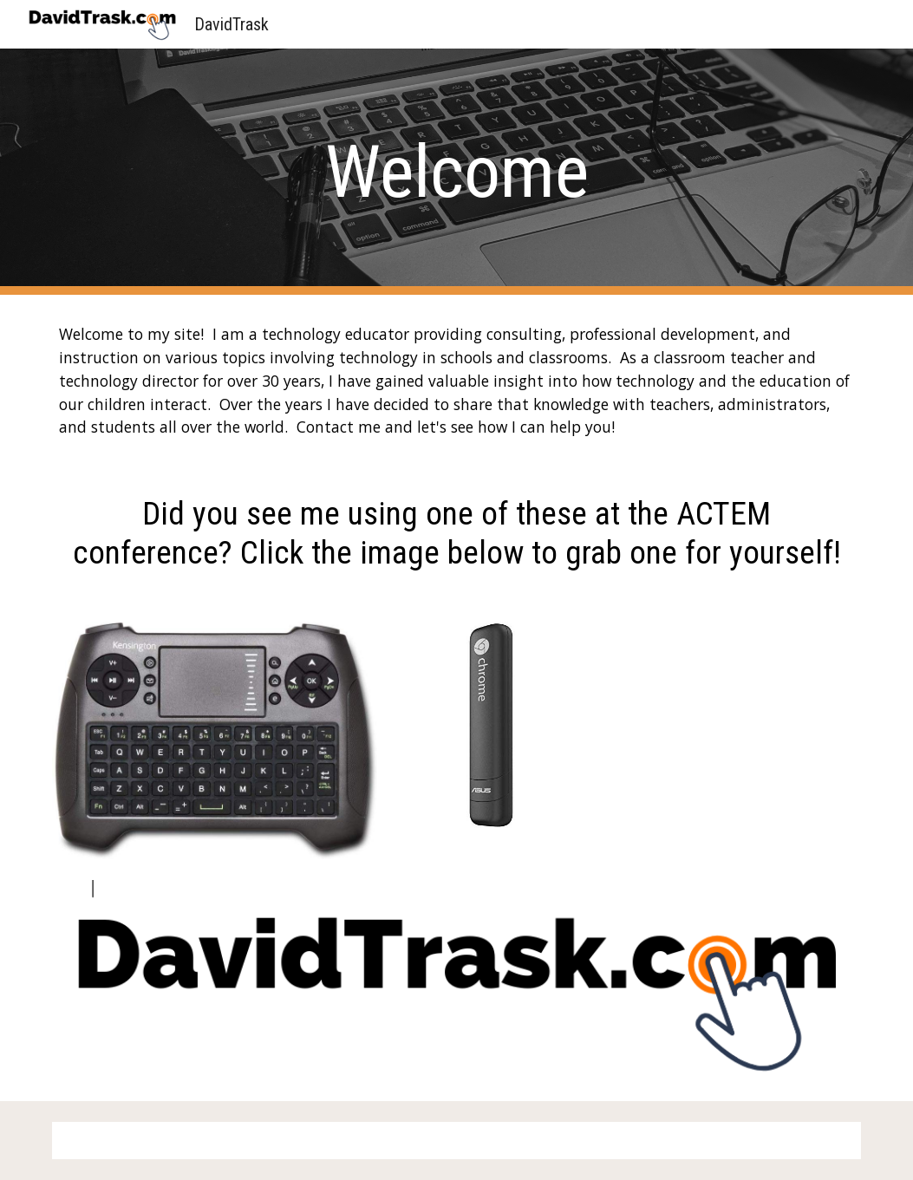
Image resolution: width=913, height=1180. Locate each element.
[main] (456, 172)
